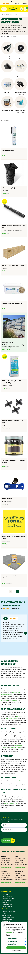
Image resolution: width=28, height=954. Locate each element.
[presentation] (12, 835)
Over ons (17, 3)
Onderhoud (5, 902)
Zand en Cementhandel (9, 911)
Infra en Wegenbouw (8, 917)
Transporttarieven (7, 904)
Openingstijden (6, 867)
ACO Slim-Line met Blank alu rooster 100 (13, 227)
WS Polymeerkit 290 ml (9, 150)
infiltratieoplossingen (12, 718)
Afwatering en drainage (7, 57)
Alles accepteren (16, 948)
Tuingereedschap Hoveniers (20, 93)
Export (4, 913)
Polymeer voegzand (16, 747)
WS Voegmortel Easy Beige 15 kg (12, 303)
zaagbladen (4, 700)
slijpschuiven (13, 700)
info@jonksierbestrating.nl (21, 864)
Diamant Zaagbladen (21, 57)
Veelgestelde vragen (8, 898)
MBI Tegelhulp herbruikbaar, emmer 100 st (13, 577)
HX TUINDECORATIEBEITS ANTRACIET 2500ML (13, 461)
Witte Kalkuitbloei (7, 919)
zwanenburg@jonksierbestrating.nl (21, 879)
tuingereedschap (6, 695)
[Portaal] (21, 9)
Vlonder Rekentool (7, 906)
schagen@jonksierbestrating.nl (7, 879)
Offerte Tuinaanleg (7, 896)
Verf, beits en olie (7, 110)
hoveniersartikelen (17, 693)
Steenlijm (7, 92)
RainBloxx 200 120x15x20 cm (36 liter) (13, 265)
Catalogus (5, 894)
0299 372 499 (19, 862)
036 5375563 (5, 862)
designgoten (19, 716)
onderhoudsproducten (11, 804)
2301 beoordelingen (15, 608)
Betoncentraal (6, 921)
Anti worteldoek (15, 781)
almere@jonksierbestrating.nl (7, 864)
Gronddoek (7, 74)
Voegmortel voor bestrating (20, 111)
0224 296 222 (5, 877)
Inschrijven (6, 840)
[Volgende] (17, 591)
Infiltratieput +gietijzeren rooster (12, 188)
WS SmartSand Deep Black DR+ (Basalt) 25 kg (12, 382)
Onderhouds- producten (20, 75)
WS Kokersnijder (7, 498)
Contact (24, 3)
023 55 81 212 (18, 877)
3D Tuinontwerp (6, 900)
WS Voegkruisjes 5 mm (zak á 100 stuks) (12, 421)
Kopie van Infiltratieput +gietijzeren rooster (13, 537)
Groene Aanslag (6, 915)
